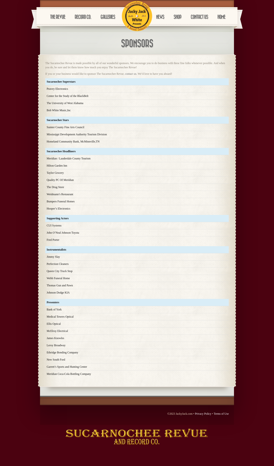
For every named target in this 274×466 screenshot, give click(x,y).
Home (221, 17)
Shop (177, 17)
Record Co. (83, 17)
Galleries (107, 17)
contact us (130, 73)
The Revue (57, 17)
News (160, 17)
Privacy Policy (203, 413)
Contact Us (199, 17)
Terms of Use (221, 413)
